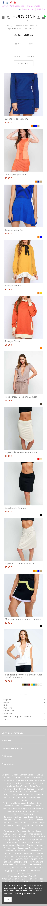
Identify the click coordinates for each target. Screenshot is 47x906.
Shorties (34, 822)
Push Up (40, 775)
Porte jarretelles (35, 839)
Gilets (33, 881)
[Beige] (38, 126)
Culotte (9, 783)
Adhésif (30, 780)
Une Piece (8, 825)
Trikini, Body (18, 836)
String (19, 783)
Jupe (25, 881)
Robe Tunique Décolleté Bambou (21, 396)
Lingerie (7, 699)
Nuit (5, 705)
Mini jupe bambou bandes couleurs (23, 619)
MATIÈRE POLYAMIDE (35, 791)
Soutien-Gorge (27, 775)
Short (37, 805)
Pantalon (7, 808)
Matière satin (13, 811)
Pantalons (40, 845)
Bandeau (17, 834)
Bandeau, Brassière (34, 777)
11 (30, 44)
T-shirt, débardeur (34, 865)
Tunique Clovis (12, 341)
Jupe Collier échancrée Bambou (21, 452)
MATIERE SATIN (37, 862)
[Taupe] (41, 404)
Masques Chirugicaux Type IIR (17, 716)
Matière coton (38, 808)
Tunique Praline (13, 285)
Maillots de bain (17, 850)
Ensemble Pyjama (21, 808)
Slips (42, 822)
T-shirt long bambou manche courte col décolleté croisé (23, 676)
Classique (18, 820)
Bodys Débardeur (19, 797)
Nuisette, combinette (24, 803)
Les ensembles (34, 850)
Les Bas (14, 822)
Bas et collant (34, 856)
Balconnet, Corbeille (13, 777)
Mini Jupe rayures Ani (15, 174)
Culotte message (15, 842)
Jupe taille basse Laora (16, 118)
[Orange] (32, 126)
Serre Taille (29, 853)
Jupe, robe (20, 870)
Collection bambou (31, 811)
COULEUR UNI (33, 870)
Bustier (18, 853)
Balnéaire (7, 708)
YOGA (5, 719)
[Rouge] (38, 459)
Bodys (6, 702)
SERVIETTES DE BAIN (23, 814)
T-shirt (16, 879)
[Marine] (34, 126)
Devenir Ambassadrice (13, 6)
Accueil (23, 694)
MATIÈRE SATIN (16, 791)
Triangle (6, 836)
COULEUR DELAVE (23, 873)
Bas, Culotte (39, 780)
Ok (8, 899)
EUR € (41, 9)
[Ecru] (38, 685)
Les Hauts (28, 817)
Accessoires (10, 859)
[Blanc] (41, 126)
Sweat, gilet (9, 867)
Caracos (21, 845)
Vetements (8, 713)
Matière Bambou (26, 794)
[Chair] (41, 459)
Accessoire (21, 856)
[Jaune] (41, 293)
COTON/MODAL (21, 862)
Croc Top (39, 879)
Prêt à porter (9, 848)
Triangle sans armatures (13, 780)
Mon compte (33, 6)
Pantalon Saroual (13, 881)
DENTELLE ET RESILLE (24, 789)
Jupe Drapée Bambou (15, 508)
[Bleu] (36, 126)
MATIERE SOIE (22, 859)
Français (26, 9)
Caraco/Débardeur (24, 805)
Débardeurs (27, 879)
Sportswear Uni (25, 848)
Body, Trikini (21, 786)
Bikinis (24, 822)
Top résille (28, 825)
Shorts (30, 845)
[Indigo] (34, 685)
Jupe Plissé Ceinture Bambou (20, 563)
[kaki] (23, 685)
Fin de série (8, 711)
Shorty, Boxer (30, 783)
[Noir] (41, 515)
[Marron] (29, 685)
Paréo (18, 825)
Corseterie (8, 853)
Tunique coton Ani (14, 230)
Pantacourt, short (25, 867)
